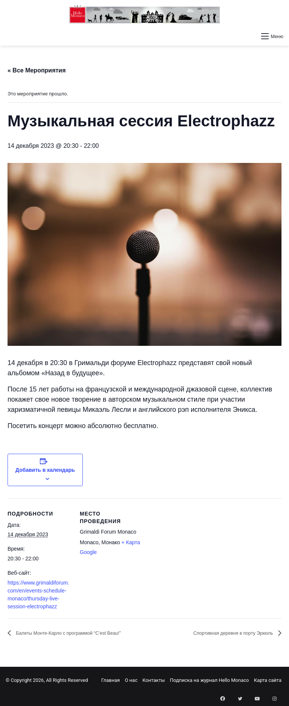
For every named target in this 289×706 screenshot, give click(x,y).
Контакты (153, 680)
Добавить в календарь (45, 470)
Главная (110, 680)
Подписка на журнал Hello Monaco (209, 680)
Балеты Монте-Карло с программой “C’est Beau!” (84, 633)
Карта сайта (267, 680)
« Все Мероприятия (37, 70)
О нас (131, 680)
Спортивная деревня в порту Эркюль (221, 633)
